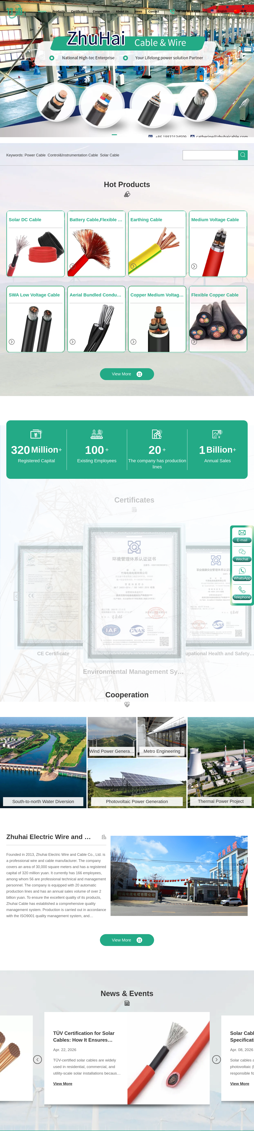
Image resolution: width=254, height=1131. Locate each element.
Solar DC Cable (25, 210)
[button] (37, 1068)
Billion (208, 450)
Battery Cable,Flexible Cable (97, 210)
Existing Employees (87, 460)
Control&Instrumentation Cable (73, 155)
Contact (153, 11)
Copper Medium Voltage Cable (158, 285)
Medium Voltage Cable (215, 210)
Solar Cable (109, 155)
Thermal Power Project (202, 801)
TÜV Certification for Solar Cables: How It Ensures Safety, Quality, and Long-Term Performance (83, 1045)
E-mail (242, 540)
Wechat (242, 559)
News (138, 11)
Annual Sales (208, 460)
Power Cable (35, 155)
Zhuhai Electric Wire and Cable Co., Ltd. (59, 836)
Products (59, 11)
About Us (122, 11)
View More (127, 365)
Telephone (242, 597)
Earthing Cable (146, 210)
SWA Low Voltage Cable (34, 285)
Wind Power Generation (93, 751)
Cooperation (101, 11)
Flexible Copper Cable (214, 285)
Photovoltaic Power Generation (119, 801)
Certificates (79, 11)
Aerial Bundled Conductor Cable (97, 285)
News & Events (127, 1003)
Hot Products (127, 175)
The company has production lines (148, 463)
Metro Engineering (143, 751)
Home (42, 11)
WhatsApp (242, 578)
